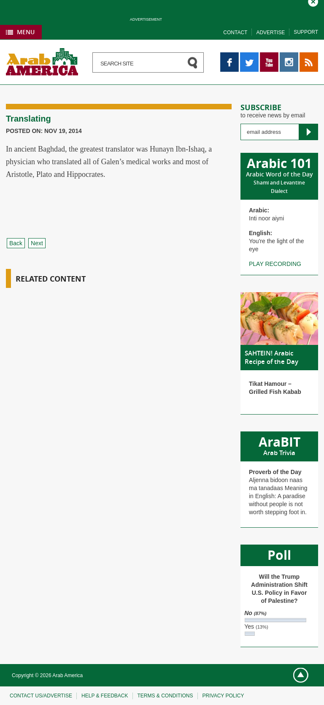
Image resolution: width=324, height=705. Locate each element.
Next (37, 243)
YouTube (269, 56)
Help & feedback (104, 696)
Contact (235, 32)
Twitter (248, 56)
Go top (297, 675)
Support (306, 32)
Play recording (275, 263)
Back (15, 243)
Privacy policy (223, 696)
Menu (26, 32)
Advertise (270, 32)
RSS (306, 56)
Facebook (229, 56)
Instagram (289, 56)
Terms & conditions (165, 696)
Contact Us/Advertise (41, 696)
